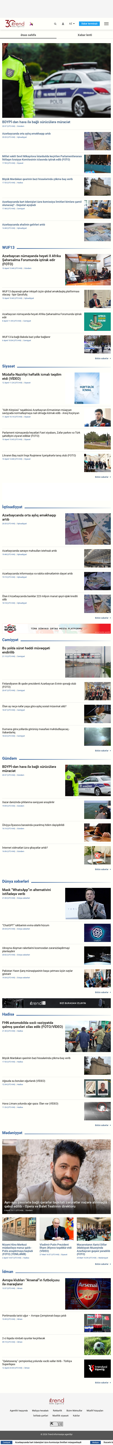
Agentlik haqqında (19, 1410)
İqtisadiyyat (12, 507)
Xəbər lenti (85, 35)
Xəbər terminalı (89, 23)
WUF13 (8, 247)
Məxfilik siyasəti (61, 1415)
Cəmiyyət (10, 640)
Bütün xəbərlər (101, 358)
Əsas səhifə (28, 35)
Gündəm (9, 758)
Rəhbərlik (57, 1410)
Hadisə (8, 1014)
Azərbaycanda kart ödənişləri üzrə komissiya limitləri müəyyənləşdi (62, 1442)
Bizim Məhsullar (74, 1410)
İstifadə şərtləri (40, 1415)
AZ (70, 24)
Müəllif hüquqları (95, 1410)
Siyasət (8, 366)
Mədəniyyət (12, 1133)
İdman (7, 1271)
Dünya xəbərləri (15, 881)
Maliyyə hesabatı (40, 1410)
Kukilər (76, 1415)
